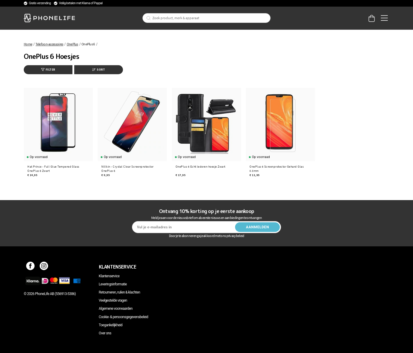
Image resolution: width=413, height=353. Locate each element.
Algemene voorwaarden (116, 308)
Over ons (105, 333)
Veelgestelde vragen (113, 300)
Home (28, 44)
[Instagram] (44, 266)
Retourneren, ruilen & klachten (119, 292)
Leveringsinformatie (113, 284)
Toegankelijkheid (110, 325)
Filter (48, 70)
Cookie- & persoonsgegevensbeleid (123, 317)
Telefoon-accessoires (49, 44)
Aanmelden (257, 227)
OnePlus (72, 44)
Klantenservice (109, 276)
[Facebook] (30, 266)
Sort (98, 70)
